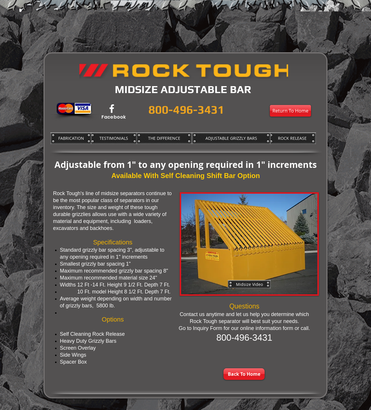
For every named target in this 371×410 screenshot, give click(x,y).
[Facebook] (111, 108)
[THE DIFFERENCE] (164, 138)
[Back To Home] (244, 374)
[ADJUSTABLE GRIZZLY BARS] (231, 138)
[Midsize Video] (249, 284)
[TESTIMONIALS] (113, 138)
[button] (249, 244)
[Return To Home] (290, 111)
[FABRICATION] (71, 138)
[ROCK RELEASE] (292, 138)
